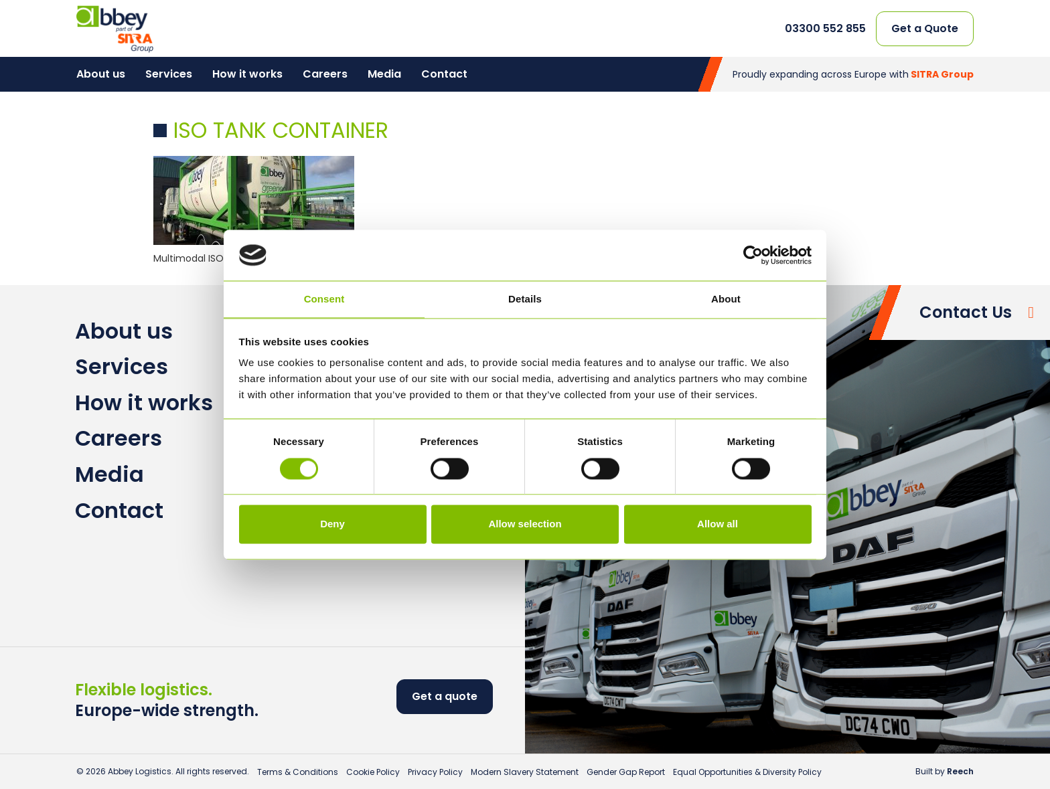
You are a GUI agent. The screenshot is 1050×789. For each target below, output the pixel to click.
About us (100, 74)
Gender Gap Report (626, 772)
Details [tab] (525, 299)
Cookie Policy (373, 772)
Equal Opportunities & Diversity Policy (747, 772)
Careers (325, 74)
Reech (960, 771)
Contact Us (965, 312)
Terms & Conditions (297, 772)
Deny (332, 524)
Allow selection (524, 524)
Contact (444, 74)
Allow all (717, 524)
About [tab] (726, 299)
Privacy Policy (435, 772)
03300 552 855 (825, 28)
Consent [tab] (324, 299)
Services (168, 74)
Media (384, 74)
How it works (247, 74)
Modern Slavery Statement (525, 772)
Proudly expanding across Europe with (853, 74)
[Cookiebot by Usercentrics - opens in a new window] (753, 255)
